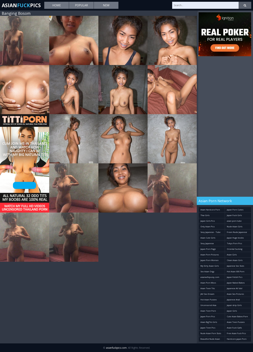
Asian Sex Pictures (235, 294)
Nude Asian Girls (234, 226)
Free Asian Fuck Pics (236, 333)
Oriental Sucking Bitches (234, 250)
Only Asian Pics (207, 226)
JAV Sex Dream (207, 294)
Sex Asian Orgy (207, 271)
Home (56, 5)
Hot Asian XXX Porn (235, 271)
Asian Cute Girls (207, 237)
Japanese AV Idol (234, 288)
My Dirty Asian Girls (209, 266)
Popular (81, 5)
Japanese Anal (233, 299)
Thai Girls (204, 215)
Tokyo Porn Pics (234, 243)
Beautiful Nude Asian (210, 339)
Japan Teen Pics (207, 327)
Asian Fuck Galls (234, 327)
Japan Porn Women (209, 260)
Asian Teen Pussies (236, 322)
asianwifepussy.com (209, 277)
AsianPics (21, 5)
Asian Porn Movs (208, 282)
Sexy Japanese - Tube (210, 232)
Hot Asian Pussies (208, 299)
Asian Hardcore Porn (210, 209)
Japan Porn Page (208, 249)
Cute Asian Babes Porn (237, 316)
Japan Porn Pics (207, 316)
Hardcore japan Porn (236, 339)
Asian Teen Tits (207, 288)
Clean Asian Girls (234, 260)
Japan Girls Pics (207, 221)
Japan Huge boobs (235, 237)
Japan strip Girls (234, 305)
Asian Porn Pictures (209, 254)
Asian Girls (232, 254)
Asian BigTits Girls (208, 322)
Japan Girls (232, 310)
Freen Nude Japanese (237, 232)
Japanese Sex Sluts (235, 266)
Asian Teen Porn (208, 310)
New (106, 5)
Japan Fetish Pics (234, 277)
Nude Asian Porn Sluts (210, 333)
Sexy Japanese (207, 243)
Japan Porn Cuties (235, 209)
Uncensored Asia (208, 305)
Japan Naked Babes (236, 282)
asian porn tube (234, 221)
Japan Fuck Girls (234, 215)
